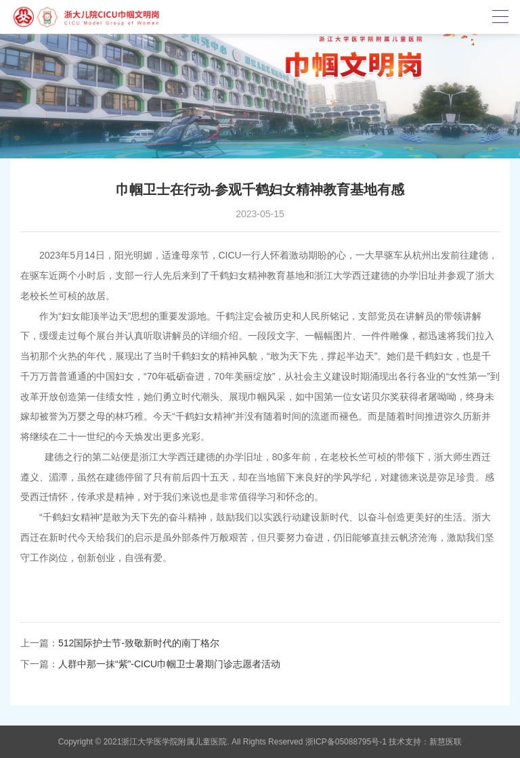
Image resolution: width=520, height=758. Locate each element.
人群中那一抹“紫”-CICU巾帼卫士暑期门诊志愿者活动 (169, 664)
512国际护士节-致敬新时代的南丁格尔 (138, 643)
